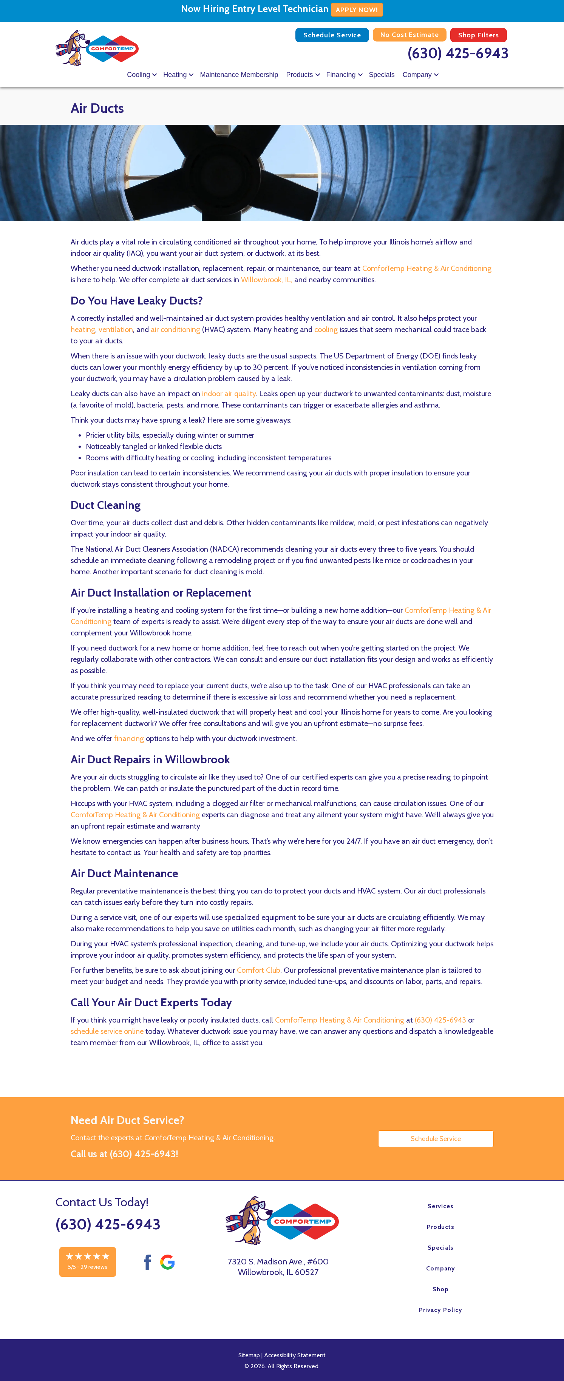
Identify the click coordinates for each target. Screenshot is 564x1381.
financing (129, 738)
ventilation (116, 329)
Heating (175, 74)
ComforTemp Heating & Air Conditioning (426, 268)
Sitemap (249, 1355)
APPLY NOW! (357, 10)
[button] (154, 74)
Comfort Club (258, 970)
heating (83, 329)
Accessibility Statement (295, 1355)
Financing (341, 74)
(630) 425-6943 (458, 53)
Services (441, 1206)
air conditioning (175, 329)
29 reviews (94, 1267)
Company (417, 74)
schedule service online (107, 1031)
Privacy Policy (440, 1309)
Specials (382, 74)
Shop (441, 1289)
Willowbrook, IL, (266, 279)
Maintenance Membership (239, 74)
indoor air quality (229, 393)
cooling (326, 329)
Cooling (138, 74)
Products (299, 74)
